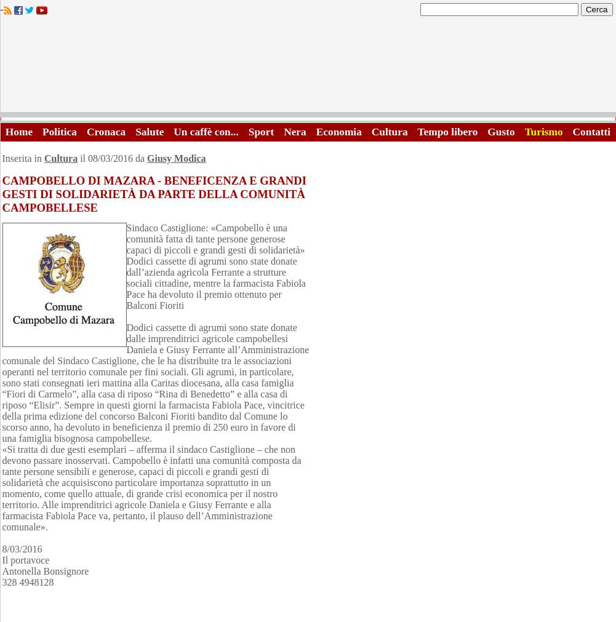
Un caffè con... (206, 132)
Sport (261, 132)
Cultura (390, 132)
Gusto (500, 132)
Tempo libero (448, 132)
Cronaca (106, 132)
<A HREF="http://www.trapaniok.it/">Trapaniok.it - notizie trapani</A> (308, 67)
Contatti (592, 132)
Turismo (544, 132)
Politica (59, 132)
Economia (339, 132)
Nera (295, 132)
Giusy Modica (176, 158)
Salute (149, 132)
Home (19, 132)
